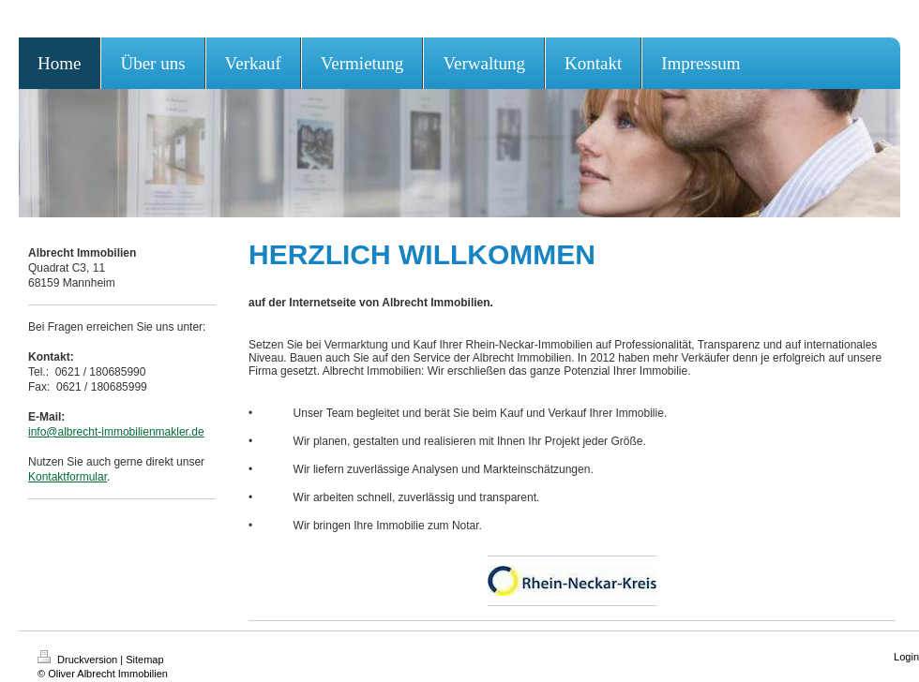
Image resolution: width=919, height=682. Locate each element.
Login (906, 656)
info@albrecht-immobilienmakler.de (116, 431)
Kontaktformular (67, 476)
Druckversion (79, 659)
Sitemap (144, 659)
